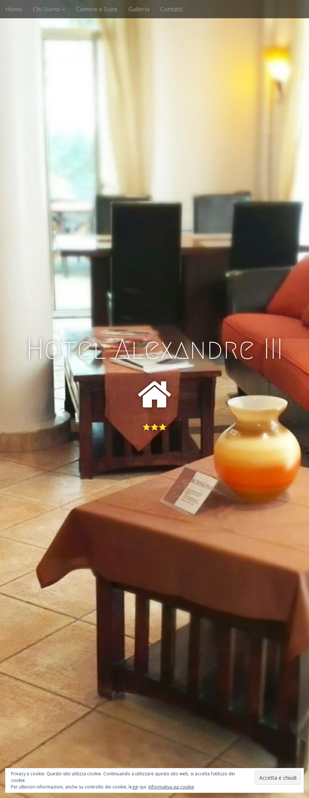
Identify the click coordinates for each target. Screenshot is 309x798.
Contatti (171, 9)
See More (154, 456)
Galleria (139, 9)
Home (13, 9)
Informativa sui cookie (171, 787)
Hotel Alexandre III (154, 349)
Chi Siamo (49, 9)
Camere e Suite (97, 9)
